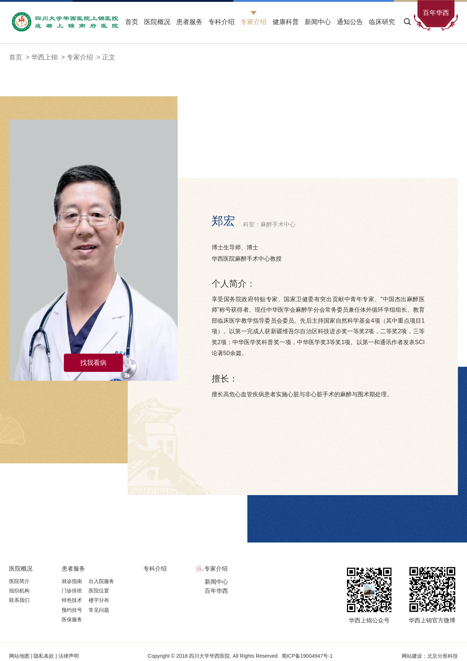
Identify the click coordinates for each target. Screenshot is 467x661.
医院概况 (157, 22)
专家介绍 (253, 22)
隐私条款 (44, 656)
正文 (108, 57)
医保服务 (72, 619)
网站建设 (412, 656)
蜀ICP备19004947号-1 (307, 656)
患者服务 (189, 22)
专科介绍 (221, 22)
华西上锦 (44, 57)
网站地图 (20, 656)
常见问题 (99, 610)
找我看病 (93, 362)
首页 (131, 22)
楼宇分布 (99, 600)
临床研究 (382, 22)
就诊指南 (72, 581)
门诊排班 (72, 591)
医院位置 (99, 591)
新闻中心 (318, 22)
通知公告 (350, 22)
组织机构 (19, 591)
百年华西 (216, 591)
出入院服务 (101, 581)
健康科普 (286, 22)
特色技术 (72, 600)
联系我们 (19, 600)
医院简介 (19, 581)
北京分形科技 (442, 656)
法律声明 (68, 656)
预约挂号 (72, 610)
